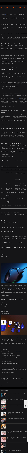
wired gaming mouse (7, 14)
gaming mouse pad (9, 288)
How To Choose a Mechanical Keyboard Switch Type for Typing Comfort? (16, 406)
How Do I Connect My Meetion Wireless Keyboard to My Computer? (16, 413)
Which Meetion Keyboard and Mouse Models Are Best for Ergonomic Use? (16, 438)
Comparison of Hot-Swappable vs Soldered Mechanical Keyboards (16, 425)
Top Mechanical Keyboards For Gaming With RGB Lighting (16, 393)
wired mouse (17, 98)
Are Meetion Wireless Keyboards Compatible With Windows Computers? (17, 432)
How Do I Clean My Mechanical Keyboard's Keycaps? (15, 418)
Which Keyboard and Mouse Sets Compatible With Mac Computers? (16, 400)
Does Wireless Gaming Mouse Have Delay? (14, 450)
